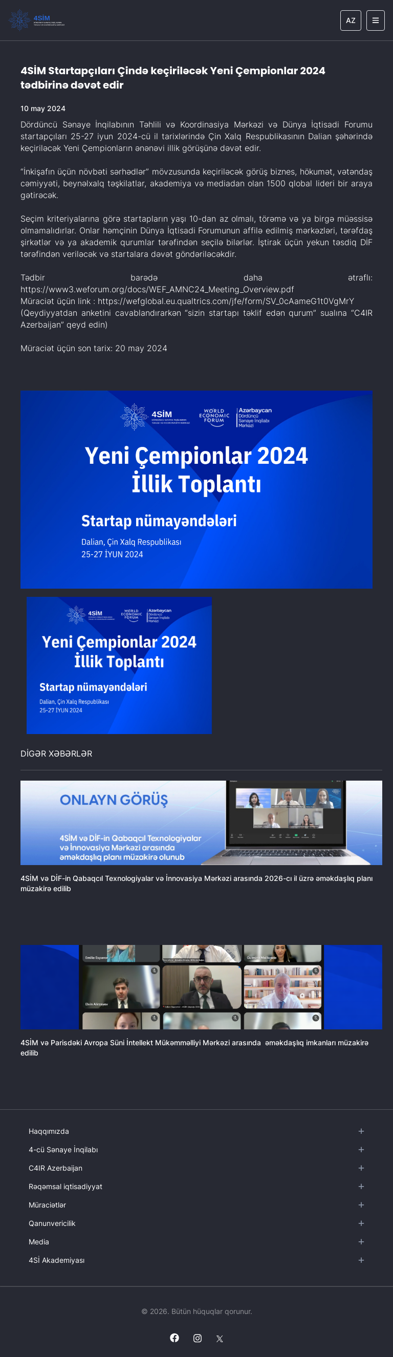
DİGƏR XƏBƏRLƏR (56, 753)
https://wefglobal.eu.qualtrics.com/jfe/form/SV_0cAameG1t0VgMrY (226, 301)
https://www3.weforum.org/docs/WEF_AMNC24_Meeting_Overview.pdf (157, 289)
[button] (119, 665)
